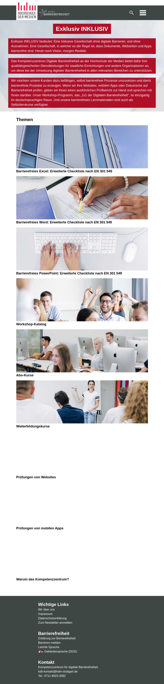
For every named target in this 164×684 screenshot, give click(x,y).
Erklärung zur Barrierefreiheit (57, 638)
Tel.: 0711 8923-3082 (52, 675)
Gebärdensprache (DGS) (57, 651)
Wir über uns (46, 609)
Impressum (45, 613)
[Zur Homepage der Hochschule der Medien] (27, 12)
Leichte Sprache (48, 647)
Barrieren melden (49, 642)
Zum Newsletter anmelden (55, 622)
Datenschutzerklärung (52, 618)
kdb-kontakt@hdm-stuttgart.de (58, 671)
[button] (131, 12)
